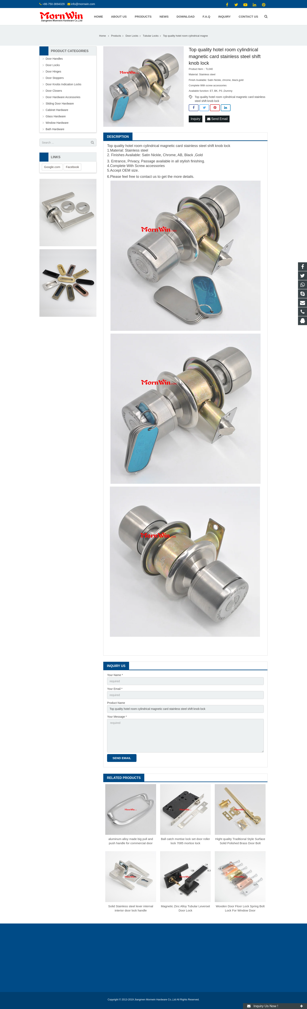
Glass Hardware (56, 116)
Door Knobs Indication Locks (63, 84)
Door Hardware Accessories (63, 97)
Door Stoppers (55, 77)
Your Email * (114, 688)
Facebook (72, 167)
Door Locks (131, 35)
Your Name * (115, 675)
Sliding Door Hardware (60, 103)
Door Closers (54, 90)
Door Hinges (53, 71)
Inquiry (195, 119)
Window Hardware (57, 122)
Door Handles (54, 58)
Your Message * (117, 716)
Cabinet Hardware (57, 110)
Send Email (217, 119)
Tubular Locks (151, 35)
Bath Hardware (55, 129)
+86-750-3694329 (53, 4)
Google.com (52, 167)
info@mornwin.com (83, 4)
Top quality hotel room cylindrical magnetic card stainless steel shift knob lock (230, 97)
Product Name (116, 702)
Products (116, 35)
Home (102, 35)
